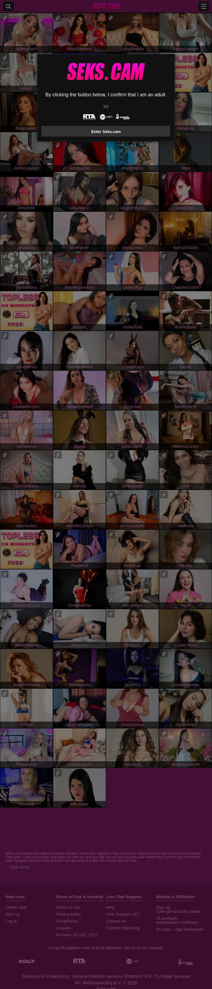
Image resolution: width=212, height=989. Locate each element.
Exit (106, 106)
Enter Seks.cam (106, 131)
